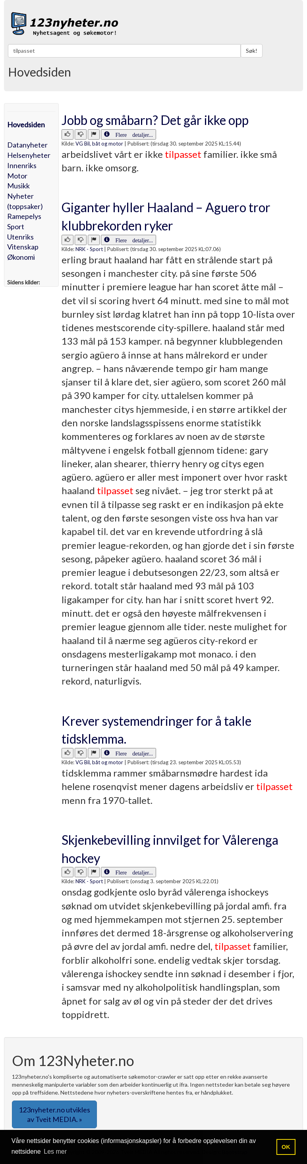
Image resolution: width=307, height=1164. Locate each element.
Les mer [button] (55, 1151)
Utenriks (20, 236)
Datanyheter (27, 144)
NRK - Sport (89, 249)
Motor (17, 175)
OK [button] (286, 1147)
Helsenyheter (28, 155)
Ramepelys (24, 216)
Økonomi (21, 257)
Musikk (18, 185)
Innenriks (22, 165)
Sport (15, 226)
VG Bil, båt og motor (99, 143)
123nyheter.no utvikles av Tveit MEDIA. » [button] (54, 1114)
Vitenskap (23, 246)
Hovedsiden (26, 124)
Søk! (251, 50)
